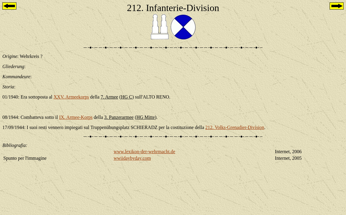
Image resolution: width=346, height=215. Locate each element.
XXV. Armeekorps (71, 96)
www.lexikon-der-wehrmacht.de (144, 151)
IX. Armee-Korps (75, 117)
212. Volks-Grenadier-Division (234, 127)
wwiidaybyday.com (132, 158)
